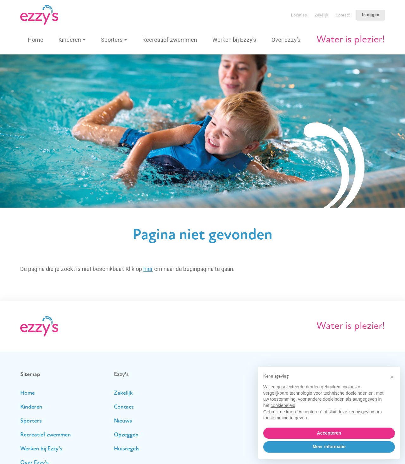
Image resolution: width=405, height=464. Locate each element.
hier (148, 269)
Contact (343, 15)
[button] (392, 377)
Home (35, 39)
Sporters (112, 39)
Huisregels (127, 449)
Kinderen (70, 39)
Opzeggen (126, 435)
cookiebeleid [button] (283, 405)
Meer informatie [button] (329, 446)
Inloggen (370, 14)
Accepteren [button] (329, 433)
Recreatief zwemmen (169, 39)
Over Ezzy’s (286, 39)
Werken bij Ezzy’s (234, 39)
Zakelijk (321, 15)
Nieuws (123, 421)
